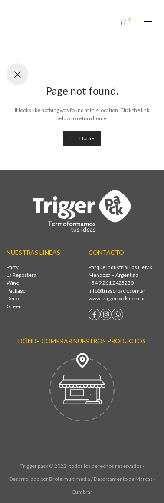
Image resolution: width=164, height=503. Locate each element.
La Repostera (21, 275)
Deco (13, 298)
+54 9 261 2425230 (111, 282)
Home (82, 138)
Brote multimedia (69, 479)
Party (13, 267)
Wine (13, 282)
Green (14, 306)
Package (16, 290)
